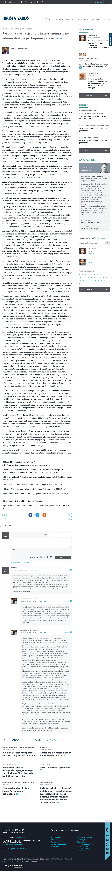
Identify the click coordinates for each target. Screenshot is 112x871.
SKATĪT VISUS (100, 238)
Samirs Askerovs (93, 73)
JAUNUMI (95, 19)
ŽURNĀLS (49, 19)
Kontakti (80, 851)
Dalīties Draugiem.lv (44, 515)
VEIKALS (59, 19)
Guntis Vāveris (92, 110)
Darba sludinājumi (58, 844)
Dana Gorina (18, 747)
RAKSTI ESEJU (94, 289)
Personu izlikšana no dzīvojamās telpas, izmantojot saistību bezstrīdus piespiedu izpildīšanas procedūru (17, 772)
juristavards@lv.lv (18, 849)
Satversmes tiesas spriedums (55, 767)
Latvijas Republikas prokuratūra (94, 125)
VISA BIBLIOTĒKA (94, 150)
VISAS (55, 739)
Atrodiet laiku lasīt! (93, 222)
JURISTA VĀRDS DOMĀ (87, 160)
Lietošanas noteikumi (86, 844)
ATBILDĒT (67, 570)
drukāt (70, 519)
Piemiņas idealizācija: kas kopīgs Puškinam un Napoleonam (15, 791)
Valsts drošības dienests (92, 113)
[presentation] (60, 551)
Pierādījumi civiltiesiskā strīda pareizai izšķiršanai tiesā (55, 754)
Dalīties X (37, 515)
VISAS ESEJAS (94, 95)
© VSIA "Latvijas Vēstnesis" (62, 859)
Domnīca (25, 29)
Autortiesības (82, 846)
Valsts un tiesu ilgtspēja (92, 229)
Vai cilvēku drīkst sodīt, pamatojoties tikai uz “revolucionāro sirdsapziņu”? (93, 65)
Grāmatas (55, 846)
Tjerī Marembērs (84, 58)
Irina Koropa (18, 782)
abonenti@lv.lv (22, 837)
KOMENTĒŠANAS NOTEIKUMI (20, 562)
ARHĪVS (104, 19)
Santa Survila (44, 747)
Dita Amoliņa (44, 762)
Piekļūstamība (83, 849)
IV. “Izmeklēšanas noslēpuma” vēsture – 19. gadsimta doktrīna (18, 754)
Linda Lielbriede (28, 747)
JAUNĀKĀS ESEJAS (86, 30)
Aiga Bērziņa (83, 110)
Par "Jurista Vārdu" (85, 837)
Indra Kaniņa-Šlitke (46, 782)
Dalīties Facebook (30, 515)
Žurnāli (54, 840)
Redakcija (81, 840)
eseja (31, 29)
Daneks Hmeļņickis (19, 48)
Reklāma (54, 842)
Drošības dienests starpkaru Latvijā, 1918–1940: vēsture (93, 117)
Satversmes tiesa (89, 137)
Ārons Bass (94, 58)
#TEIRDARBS (83, 19)
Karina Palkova (92, 35)
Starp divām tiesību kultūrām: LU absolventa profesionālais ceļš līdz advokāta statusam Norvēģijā (97, 83)
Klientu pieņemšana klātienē (14, 844)
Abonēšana (55, 837)
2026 (107, 125)
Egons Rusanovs (8, 747)
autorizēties (97, 2)
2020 (102, 113)
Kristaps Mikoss (7, 762)
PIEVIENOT (60, 557)
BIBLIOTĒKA (71, 19)
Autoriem (81, 842)
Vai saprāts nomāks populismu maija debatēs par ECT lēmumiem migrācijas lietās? (94, 178)
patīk (4, 519)
